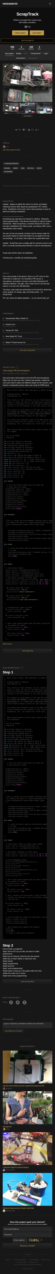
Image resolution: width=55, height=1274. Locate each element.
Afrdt (6, 1129)
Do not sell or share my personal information (27, 1264)
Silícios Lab (9, 1211)
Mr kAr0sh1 (9, 1170)
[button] (50, 3)
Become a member (13, 1224)
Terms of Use (45, 1259)
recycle (31, 168)
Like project (36, 33)
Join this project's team (11, 150)
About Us (8, 1259)
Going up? (27, 1254)
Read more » (8, 644)
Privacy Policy (21, 1262)
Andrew (7, 1088)
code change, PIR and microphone (16, 370)
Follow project (20, 33)
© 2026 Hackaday (27, 1269)
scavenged (8, 171)
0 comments (24, 373)
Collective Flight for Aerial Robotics (16, 1167)
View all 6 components (27, 350)
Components (36, 53)
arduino (7, 168)
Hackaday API (33, 1262)
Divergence (7, 1127)
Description (9, 53)
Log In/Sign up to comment (13, 1031)
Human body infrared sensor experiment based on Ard (23, 1086)
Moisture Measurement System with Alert (18, 1208)
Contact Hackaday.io (20, 1259)
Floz (27, 27)
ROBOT (15, 168)
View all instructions (27, 981)
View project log (27, 651)
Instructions (21, 58)
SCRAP (39, 168)
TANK (22, 168)
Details (18, 53)
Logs (46, 53)
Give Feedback (34, 1259)
